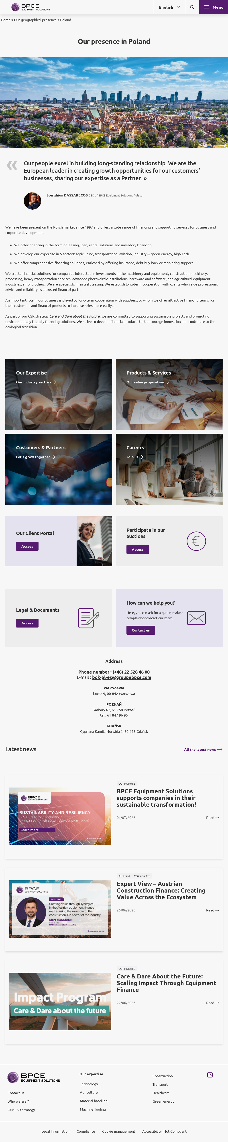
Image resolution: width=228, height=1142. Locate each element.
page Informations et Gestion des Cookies (123, 587)
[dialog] (114, 571)
